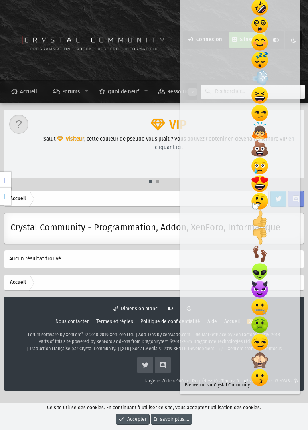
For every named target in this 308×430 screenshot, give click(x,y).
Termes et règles (114, 321)
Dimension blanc (135, 309)
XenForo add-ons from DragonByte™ (132, 341)
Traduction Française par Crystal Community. (73, 349)
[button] (87, 91)
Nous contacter (72, 321)
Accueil (28, 92)
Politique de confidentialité (170, 321)
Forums (71, 92)
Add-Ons (147, 335)
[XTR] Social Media (167, 349)
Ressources (180, 92)
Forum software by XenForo (81, 335)
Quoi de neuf (123, 92)
